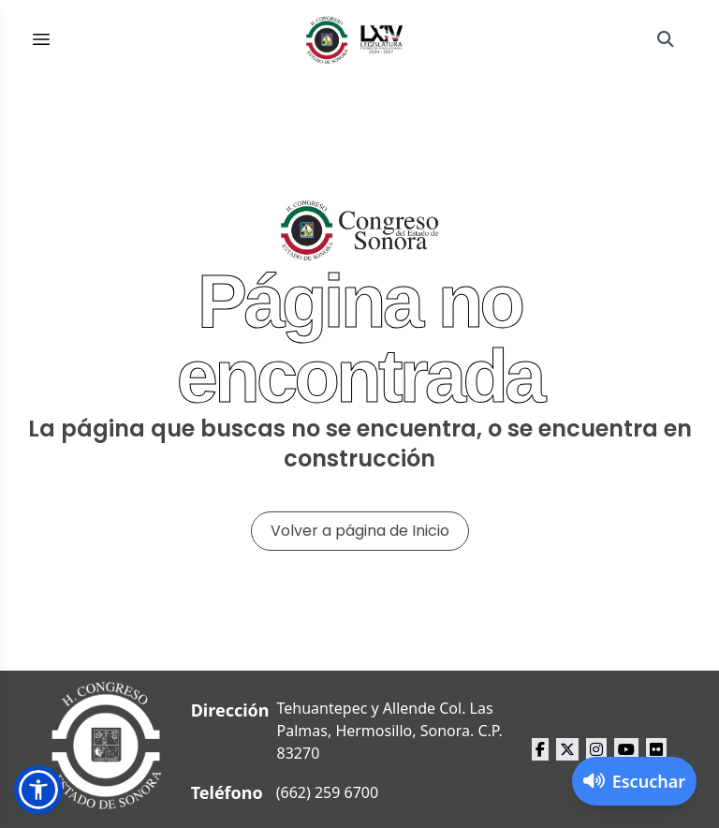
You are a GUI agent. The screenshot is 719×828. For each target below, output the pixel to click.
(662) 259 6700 (327, 792)
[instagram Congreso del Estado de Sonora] (596, 749)
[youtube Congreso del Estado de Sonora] (626, 749)
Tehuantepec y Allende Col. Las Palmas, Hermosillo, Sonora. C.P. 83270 (390, 730)
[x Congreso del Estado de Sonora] (567, 749)
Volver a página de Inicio (360, 530)
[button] (38, 789)
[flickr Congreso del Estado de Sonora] (656, 749)
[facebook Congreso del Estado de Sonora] (540, 749)
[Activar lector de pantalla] (634, 781)
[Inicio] (354, 39)
